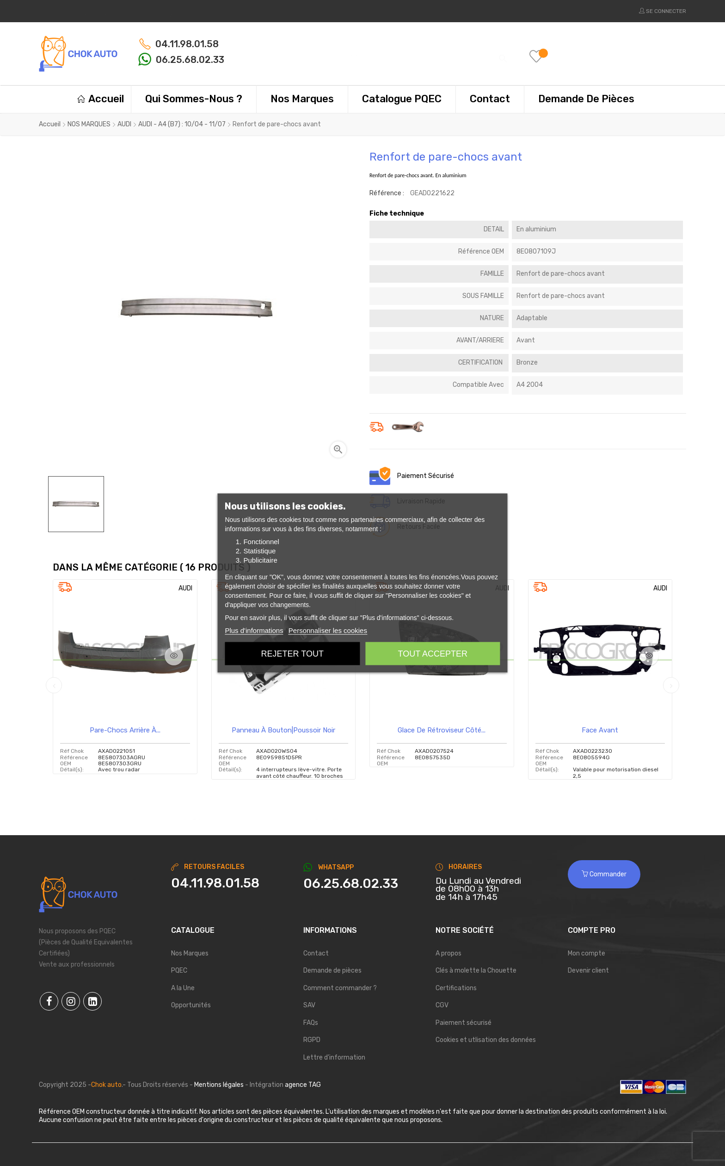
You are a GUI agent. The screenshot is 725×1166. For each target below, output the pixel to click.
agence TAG (303, 1085)
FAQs (310, 1023)
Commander (604, 874)
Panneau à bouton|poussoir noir (283, 730)
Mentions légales (219, 1085)
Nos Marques (190, 953)
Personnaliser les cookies (328, 630)
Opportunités (191, 1005)
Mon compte (586, 953)
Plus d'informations (254, 630)
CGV (442, 1005)
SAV (309, 1005)
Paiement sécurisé (464, 1023)
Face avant (600, 730)
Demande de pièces (332, 970)
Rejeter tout (292, 653)
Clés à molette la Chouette (476, 970)
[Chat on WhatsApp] (362, 884)
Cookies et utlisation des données (486, 1040)
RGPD (311, 1040)
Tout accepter (432, 653)
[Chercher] (377, 53)
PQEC (179, 970)
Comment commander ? (340, 988)
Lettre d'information (334, 1057)
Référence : (386, 193)
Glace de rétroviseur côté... (441, 730)
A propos (448, 953)
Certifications (456, 988)
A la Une (183, 988)
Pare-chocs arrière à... (125, 730)
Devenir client (588, 970)
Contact (316, 953)
